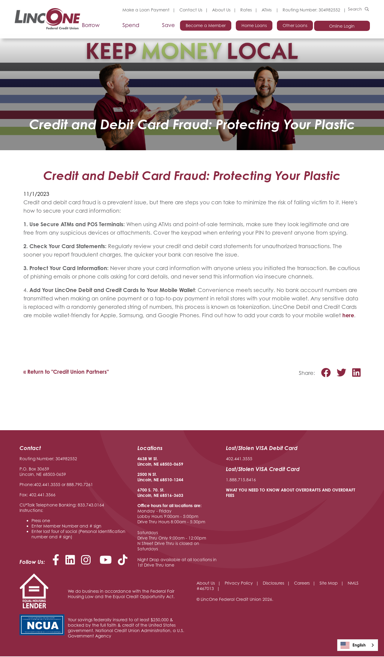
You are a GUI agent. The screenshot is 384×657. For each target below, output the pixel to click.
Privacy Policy (239, 583)
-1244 (177, 480)
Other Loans (293, 26)
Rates (245, 9)
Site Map (329, 583)
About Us (220, 9)
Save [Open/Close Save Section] (167, 26)
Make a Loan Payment (145, 9)
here (348, 315)
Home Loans (252, 26)
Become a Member (203, 26)
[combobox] (357, 645)
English (353, 645)
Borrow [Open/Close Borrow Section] (90, 26)
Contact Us (189, 9)
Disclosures (273, 583)
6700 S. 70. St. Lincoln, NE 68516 (154, 493)
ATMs (266, 9)
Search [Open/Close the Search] (354, 9)
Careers (302, 583)
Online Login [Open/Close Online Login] (343, 26)
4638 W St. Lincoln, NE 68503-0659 (160, 462)
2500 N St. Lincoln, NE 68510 (154, 477)
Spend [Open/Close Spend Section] (130, 26)
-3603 (177, 495)
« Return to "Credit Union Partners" (66, 372)
